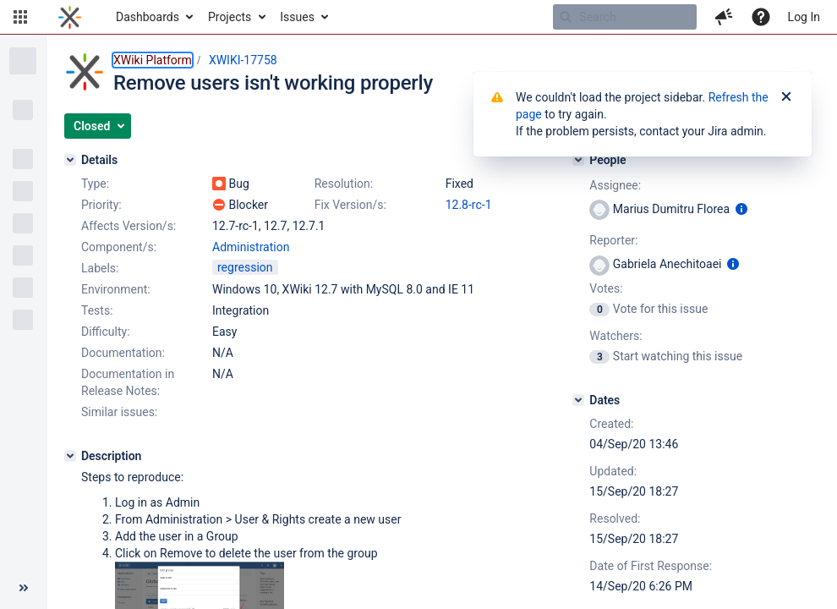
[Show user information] (741, 209)
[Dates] (578, 400)
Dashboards (147, 17)
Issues (297, 17)
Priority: (101, 204)
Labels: (99, 268)
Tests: (97, 310)
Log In (804, 17)
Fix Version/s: (350, 204)
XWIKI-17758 (243, 60)
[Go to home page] (69, 17)
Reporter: (613, 240)
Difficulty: (105, 331)
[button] (20, 17)
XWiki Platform (152, 60)
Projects (229, 17)
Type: (95, 183)
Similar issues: (119, 412)
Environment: (115, 289)
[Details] (70, 160)
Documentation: (123, 352)
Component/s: (118, 247)
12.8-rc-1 (469, 204)
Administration (250, 247)
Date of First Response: (650, 566)
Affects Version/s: (128, 226)
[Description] (70, 456)
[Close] (786, 97)
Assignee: (615, 185)
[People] (578, 160)
